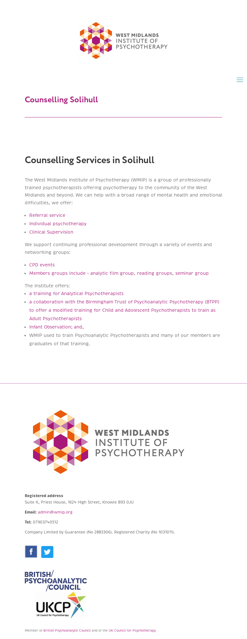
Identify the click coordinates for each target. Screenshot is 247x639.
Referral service (47, 215)
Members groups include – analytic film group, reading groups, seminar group (119, 273)
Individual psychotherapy (58, 224)
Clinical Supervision (51, 232)
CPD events (42, 265)
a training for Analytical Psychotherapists (76, 293)
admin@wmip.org (55, 512)
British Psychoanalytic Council (67, 630)
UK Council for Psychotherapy (132, 630)
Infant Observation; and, (56, 327)
